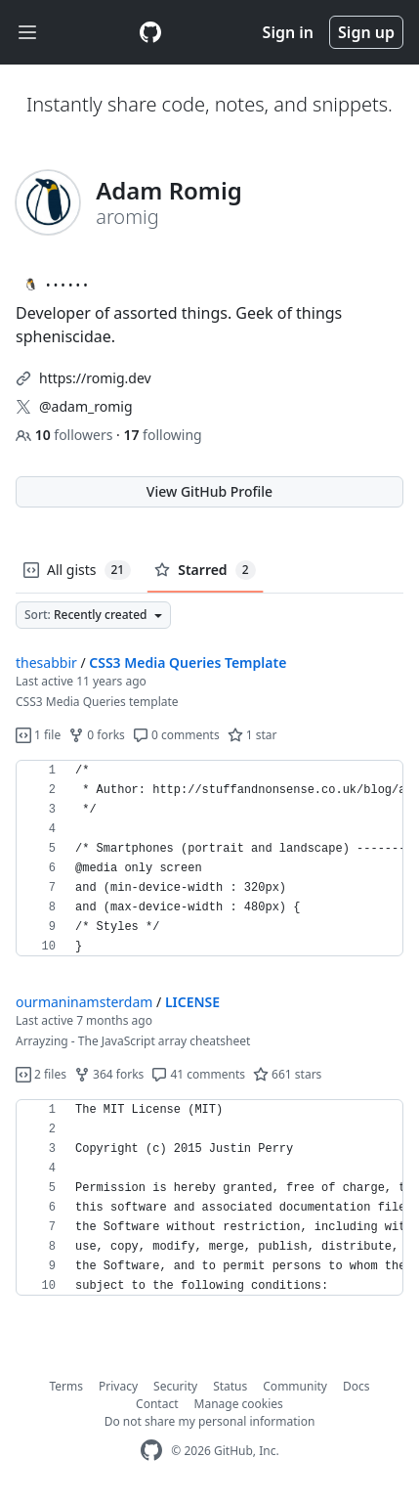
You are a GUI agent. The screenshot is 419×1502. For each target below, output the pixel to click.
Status (230, 1386)
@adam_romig (86, 406)
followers (66, 434)
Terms (67, 1386)
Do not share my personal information (210, 1421)
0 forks (96, 735)
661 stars (287, 1074)
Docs (356, 1386)
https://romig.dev (95, 378)
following (162, 434)
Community (295, 1386)
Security (175, 1386)
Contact (157, 1403)
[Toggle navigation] (27, 33)
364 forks (109, 1074)
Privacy (118, 1386)
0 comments (176, 735)
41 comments (198, 1074)
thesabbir (46, 662)
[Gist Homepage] (150, 32)
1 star (252, 735)
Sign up (366, 32)
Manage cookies (238, 1403)
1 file (38, 735)
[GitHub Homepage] (151, 1450)
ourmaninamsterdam (84, 1002)
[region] (209, 858)
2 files (41, 1074)
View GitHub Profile (209, 491)
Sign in (288, 32)
